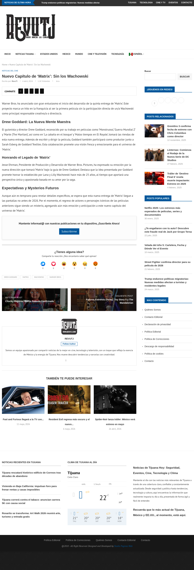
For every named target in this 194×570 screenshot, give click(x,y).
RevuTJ (15, 81)
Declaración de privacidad (158, 324)
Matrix (26, 280)
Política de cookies (154, 353)
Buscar (148, 71)
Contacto (186, 2)
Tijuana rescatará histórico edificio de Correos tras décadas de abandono (31, 477)
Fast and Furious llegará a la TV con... (23, 422)
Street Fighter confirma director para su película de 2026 (168, 264)
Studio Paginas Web (123, 548)
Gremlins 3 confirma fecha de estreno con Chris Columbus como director (179, 131)
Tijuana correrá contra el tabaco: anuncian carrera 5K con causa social (31, 504)
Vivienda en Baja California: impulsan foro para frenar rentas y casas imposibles (29, 490)
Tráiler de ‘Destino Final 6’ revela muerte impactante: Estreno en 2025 (178, 178)
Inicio (7, 53)
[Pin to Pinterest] (31, 91)
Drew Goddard (10, 280)
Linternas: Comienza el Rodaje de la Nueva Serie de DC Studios (179, 155)
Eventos (173, 2)
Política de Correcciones (157, 339)
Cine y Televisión (97, 53)
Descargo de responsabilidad (159, 346)
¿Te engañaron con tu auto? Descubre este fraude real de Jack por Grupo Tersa (168, 230)
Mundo (79, 53)
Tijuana (132, 2)
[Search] (186, 54)
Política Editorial (153, 331)
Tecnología (117, 53)
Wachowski (39, 280)
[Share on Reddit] (37, 91)
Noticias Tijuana (24, 53)
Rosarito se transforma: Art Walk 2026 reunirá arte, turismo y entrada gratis (31, 517)
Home (4, 64)
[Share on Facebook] (20, 91)
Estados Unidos (49, 53)
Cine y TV (160, 2)
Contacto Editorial (154, 317)
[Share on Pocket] (42, 91)
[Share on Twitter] (26, 91)
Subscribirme (69, 232)
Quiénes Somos (153, 309)
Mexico (66, 53)
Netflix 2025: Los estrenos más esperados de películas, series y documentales (163, 211)
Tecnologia (146, 2)
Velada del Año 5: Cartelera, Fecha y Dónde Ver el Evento (165, 247)
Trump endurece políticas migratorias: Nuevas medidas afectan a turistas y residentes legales (85, 3)
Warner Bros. (55, 280)
